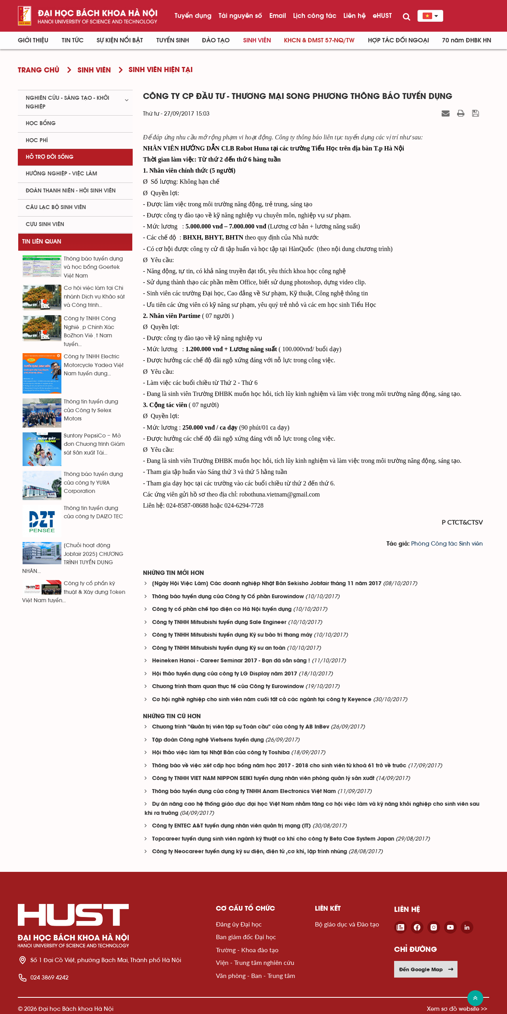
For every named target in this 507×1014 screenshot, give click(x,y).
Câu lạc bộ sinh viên (56, 207)
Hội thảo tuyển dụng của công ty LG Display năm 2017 (224, 674)
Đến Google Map (426, 969)
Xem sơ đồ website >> (457, 1008)
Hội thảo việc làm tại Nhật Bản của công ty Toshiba (221, 752)
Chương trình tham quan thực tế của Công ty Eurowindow (228, 686)
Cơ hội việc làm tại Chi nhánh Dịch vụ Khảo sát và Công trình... (94, 296)
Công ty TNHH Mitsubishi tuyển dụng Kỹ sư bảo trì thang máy (232, 635)
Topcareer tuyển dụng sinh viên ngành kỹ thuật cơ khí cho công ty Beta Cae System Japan (273, 839)
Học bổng (41, 123)
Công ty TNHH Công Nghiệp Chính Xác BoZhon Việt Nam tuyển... (90, 331)
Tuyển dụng (193, 15)
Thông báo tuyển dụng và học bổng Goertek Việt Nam (93, 267)
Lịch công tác (314, 15)
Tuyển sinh (172, 40)
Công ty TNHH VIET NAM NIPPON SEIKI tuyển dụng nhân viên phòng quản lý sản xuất (263, 778)
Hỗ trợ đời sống (50, 157)
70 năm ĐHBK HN (466, 40)
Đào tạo (216, 40)
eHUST (382, 15)
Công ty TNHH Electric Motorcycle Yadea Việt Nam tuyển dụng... (94, 365)
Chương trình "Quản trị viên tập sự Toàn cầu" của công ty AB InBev (240, 727)
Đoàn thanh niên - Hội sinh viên (71, 191)
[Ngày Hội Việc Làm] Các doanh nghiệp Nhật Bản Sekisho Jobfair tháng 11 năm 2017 (266, 583)
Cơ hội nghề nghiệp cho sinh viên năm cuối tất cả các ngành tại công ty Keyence (262, 699)
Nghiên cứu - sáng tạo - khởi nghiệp (67, 102)
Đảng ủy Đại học (239, 924)
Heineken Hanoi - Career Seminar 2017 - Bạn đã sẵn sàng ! (231, 661)
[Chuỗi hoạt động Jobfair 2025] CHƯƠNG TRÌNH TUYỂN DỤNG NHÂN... (72, 558)
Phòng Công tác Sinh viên (447, 544)
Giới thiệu (33, 40)
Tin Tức (73, 40)
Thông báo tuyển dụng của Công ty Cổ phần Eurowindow (228, 596)
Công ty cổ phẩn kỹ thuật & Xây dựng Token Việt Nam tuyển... (73, 592)
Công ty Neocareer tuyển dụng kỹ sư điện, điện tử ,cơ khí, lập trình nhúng (249, 851)
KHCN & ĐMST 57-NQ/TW (319, 40)
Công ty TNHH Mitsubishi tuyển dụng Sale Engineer (219, 622)
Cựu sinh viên (45, 224)
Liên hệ (354, 15)
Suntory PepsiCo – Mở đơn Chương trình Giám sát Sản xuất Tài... (94, 444)
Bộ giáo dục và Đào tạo (347, 924)
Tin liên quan (41, 242)
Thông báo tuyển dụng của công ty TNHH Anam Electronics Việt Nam (244, 791)
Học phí (37, 140)
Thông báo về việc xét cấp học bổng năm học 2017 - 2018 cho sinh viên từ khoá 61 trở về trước (279, 766)
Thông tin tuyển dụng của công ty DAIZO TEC (93, 512)
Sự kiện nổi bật (120, 40)
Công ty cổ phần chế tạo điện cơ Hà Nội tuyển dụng (222, 609)
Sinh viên (257, 40)
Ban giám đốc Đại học (246, 936)
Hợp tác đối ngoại (398, 40)
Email (277, 15)
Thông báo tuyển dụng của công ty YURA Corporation (93, 483)
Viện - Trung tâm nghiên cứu (255, 962)
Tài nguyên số (240, 15)
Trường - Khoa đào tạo (247, 949)
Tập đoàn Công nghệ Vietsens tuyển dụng (208, 740)
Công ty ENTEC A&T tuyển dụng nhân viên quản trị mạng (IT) (231, 826)
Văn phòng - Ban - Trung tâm (255, 975)
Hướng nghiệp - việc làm (61, 174)
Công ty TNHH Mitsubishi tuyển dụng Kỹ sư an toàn (218, 648)
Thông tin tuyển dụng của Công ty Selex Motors (91, 410)
